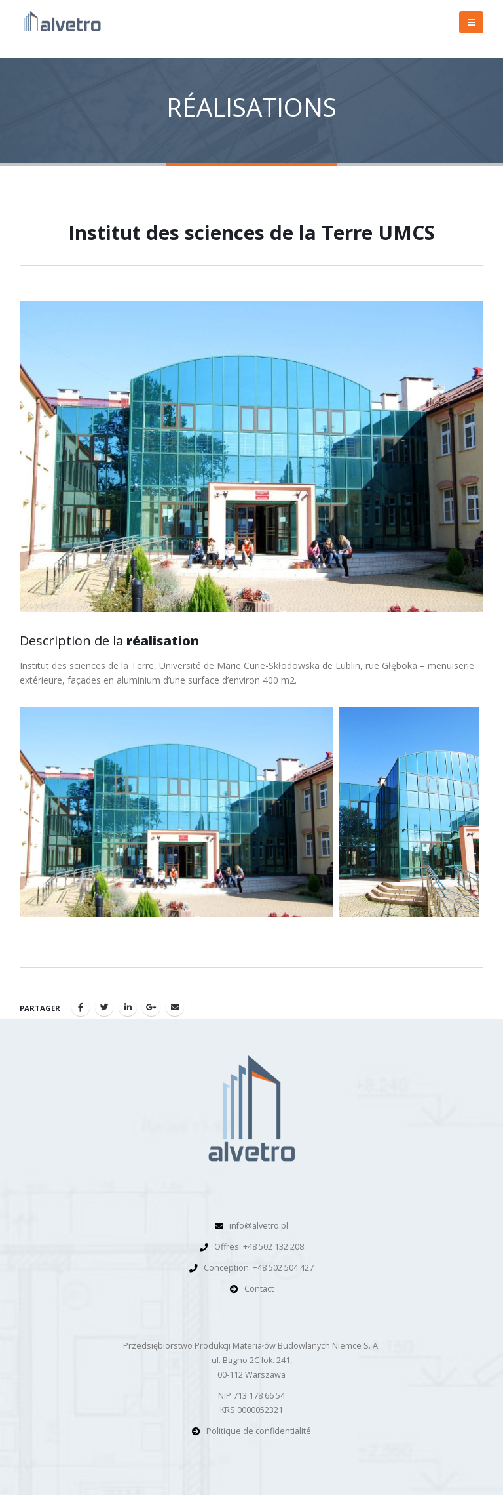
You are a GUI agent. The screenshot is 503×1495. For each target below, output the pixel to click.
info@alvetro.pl (258, 1225)
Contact (259, 1288)
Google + (151, 1007)
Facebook (80, 1007)
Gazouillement (104, 1007)
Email (175, 1007)
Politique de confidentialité (258, 1431)
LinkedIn (128, 1007)
